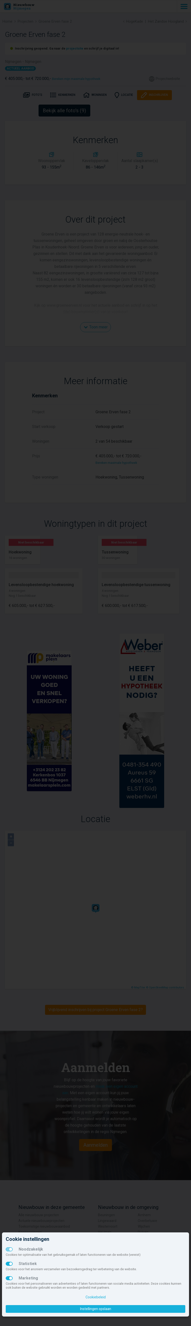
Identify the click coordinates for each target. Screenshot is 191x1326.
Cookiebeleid (96, 1297)
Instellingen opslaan (95, 1309)
